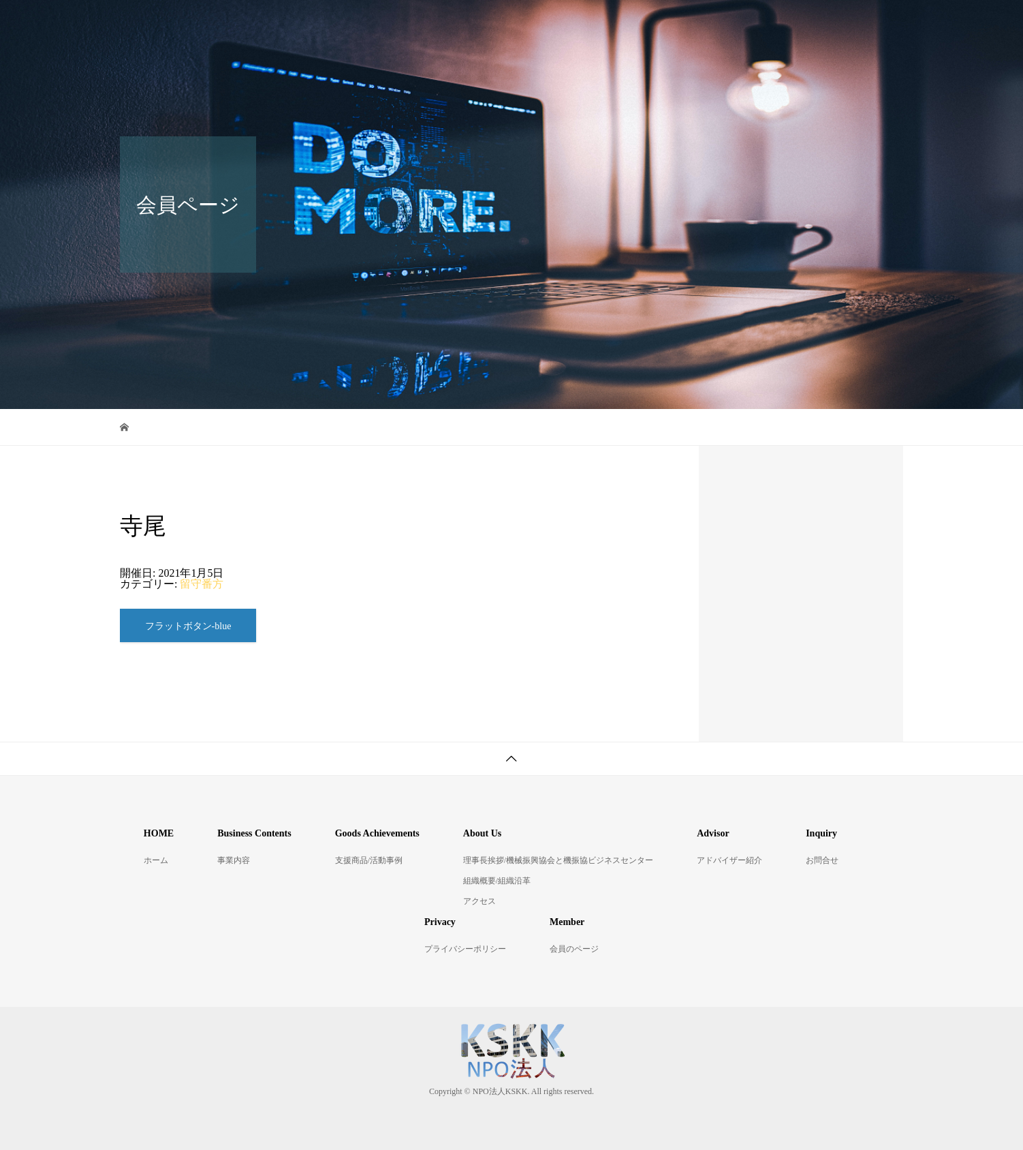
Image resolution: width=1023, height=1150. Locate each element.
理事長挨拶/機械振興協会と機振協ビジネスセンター (558, 860)
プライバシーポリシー (465, 949)
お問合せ (862, 23)
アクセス (479, 901)
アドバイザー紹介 (758, 23)
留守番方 (201, 584)
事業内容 (413, 23)
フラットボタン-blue (188, 626)
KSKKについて (639, 23)
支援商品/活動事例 (518, 23)
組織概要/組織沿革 (497, 881)
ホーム (337, 23)
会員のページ (574, 949)
